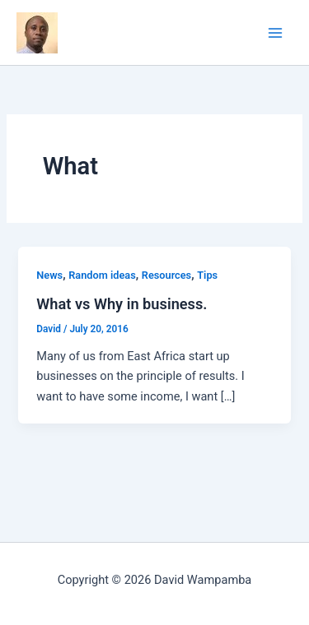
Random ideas (101, 275)
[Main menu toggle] (275, 33)
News (49, 275)
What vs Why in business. (121, 303)
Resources (166, 275)
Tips (207, 275)
